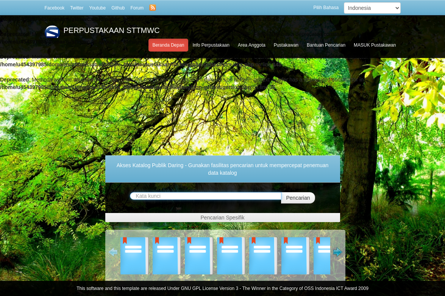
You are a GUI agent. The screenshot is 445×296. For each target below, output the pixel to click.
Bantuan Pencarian (326, 45)
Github (118, 8)
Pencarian (298, 198)
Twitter (76, 8)
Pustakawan (286, 45)
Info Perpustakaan (211, 45)
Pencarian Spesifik (223, 218)
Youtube (97, 8)
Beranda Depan (168, 45)
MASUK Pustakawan (375, 45)
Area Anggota (251, 45)
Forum (137, 8)
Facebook (55, 8)
